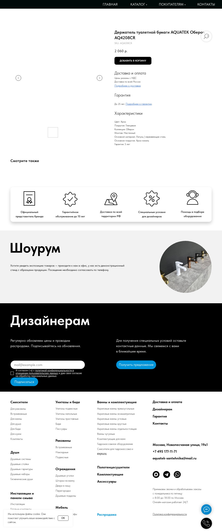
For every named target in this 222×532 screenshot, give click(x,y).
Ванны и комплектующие (117, 402)
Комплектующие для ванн (111, 439)
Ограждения (65, 469)
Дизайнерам (162, 409)
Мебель (62, 507)
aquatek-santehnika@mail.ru (175, 458)
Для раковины (18, 408)
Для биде (15, 428)
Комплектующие (110, 474)
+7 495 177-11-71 (165, 451)
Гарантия (160, 416)
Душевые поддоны (66, 495)
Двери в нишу (63, 485)
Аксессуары (106, 481)
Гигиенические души (21, 479)
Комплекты (16, 439)
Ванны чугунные (106, 433)
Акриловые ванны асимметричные (116, 413)
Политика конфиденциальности (170, 514)
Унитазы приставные (67, 418)
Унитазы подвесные (67, 408)
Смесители (19, 402)
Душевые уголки (65, 475)
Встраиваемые (64, 447)
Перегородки (63, 490)
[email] (47, 364)
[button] (136, 364)
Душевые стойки (19, 464)
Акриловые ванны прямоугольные (115, 408)
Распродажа (106, 514)
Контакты (206, 4)
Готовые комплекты (21, 509)
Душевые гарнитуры (21, 469)
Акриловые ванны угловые (111, 418)
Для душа (15, 423)
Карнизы (102, 454)
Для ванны (16, 418)
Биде (58, 423)
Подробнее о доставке (127, 85)
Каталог (137, 4)
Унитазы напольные (66, 413)
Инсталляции (17, 504)
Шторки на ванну (65, 480)
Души (15, 452)
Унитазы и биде (68, 402)
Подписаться (24, 382)
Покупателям (171, 4)
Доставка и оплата (167, 402)
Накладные (62, 452)
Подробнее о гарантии (139, 104)
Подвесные (62, 457)
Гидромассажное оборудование (115, 444)
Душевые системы (20, 459)
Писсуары (61, 428)
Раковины (63, 440)
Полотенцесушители (113, 467)
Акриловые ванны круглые (111, 423)
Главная (110, 4)
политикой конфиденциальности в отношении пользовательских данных (45, 372)
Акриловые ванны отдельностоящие (117, 428)
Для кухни (15, 433)
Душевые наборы (20, 474)
